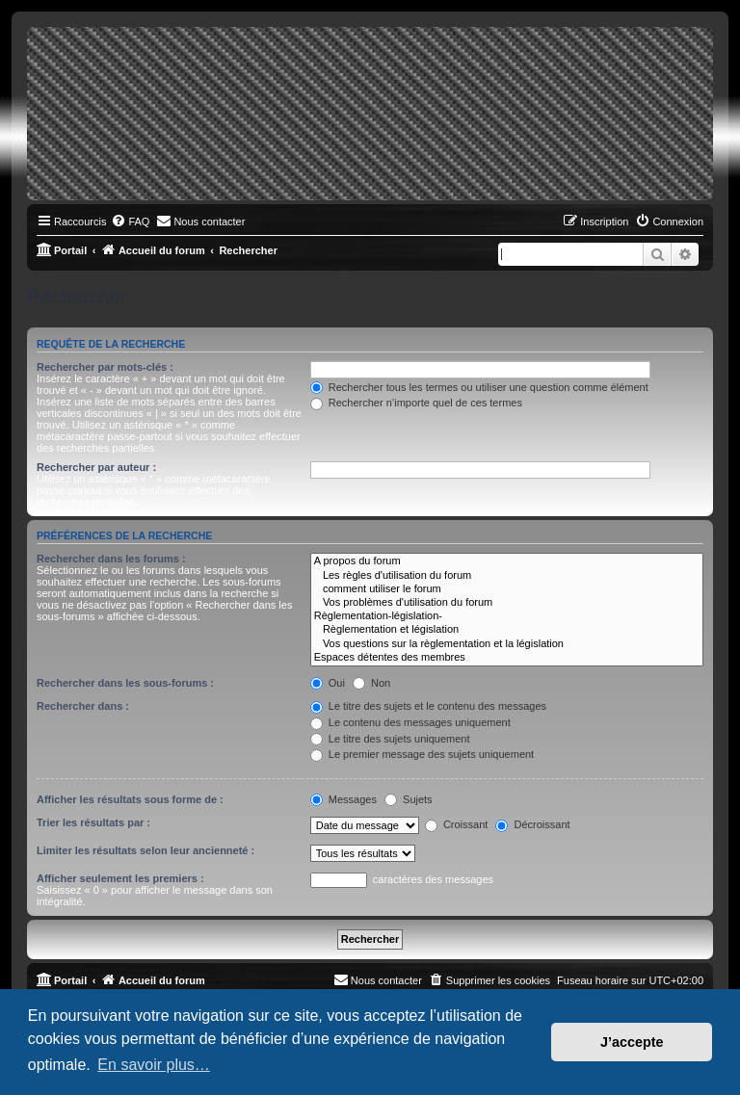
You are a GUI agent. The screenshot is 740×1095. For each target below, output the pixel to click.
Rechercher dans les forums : (111, 558)
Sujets (408, 799)
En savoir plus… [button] (153, 1064)
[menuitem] (130, 221)
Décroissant (532, 824)
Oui (327, 683)
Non (371, 683)
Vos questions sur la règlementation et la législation (506, 644)
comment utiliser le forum (506, 589)
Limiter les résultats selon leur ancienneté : (145, 850)
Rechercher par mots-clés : (105, 367)
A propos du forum (506, 561)
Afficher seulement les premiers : (120, 878)
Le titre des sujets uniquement (390, 738)
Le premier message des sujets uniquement (422, 754)
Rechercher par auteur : (96, 467)
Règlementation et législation (506, 630)
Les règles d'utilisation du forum (506, 576)
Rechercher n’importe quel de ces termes (416, 402)
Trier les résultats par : (93, 822)
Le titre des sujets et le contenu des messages (428, 706)
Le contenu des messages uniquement (410, 722)
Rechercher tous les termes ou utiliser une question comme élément (479, 387)
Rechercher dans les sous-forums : (125, 683)
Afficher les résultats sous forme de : (130, 799)
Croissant (457, 824)
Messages (343, 799)
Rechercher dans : (83, 706)
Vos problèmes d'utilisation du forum (506, 603)
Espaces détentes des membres (506, 658)
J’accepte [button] (632, 1042)
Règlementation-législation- (506, 616)
